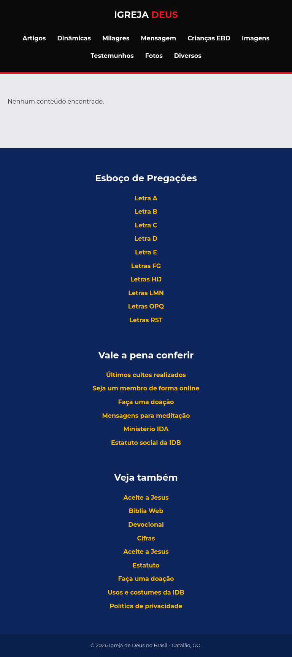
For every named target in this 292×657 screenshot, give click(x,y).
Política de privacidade (146, 606)
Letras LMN (146, 293)
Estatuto (146, 565)
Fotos (154, 55)
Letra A (146, 198)
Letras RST (146, 320)
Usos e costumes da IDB (146, 592)
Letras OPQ (146, 306)
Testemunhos (111, 55)
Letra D (146, 238)
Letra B (146, 211)
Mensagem (158, 38)
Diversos (188, 55)
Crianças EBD (208, 38)
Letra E (146, 252)
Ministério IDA (146, 429)
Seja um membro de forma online (145, 388)
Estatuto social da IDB (146, 442)
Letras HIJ (146, 279)
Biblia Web (146, 511)
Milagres (115, 38)
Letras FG (146, 266)
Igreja (146, 14)
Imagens (256, 38)
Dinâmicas (74, 38)
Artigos (34, 38)
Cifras (146, 538)
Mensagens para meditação (146, 415)
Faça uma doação (146, 402)
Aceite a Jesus (146, 497)
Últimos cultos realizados (146, 375)
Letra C (146, 225)
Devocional (145, 524)
